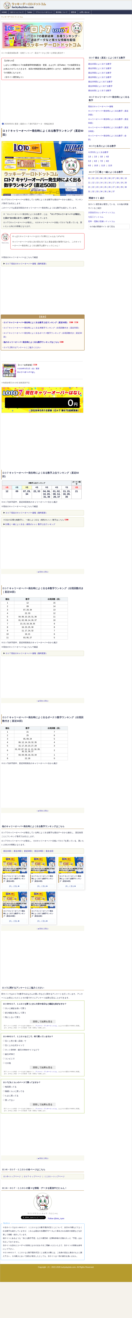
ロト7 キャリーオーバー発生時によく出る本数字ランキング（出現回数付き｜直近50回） (41, 328)
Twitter (29, 12)
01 (89, 178)
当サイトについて (17, 12)
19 (122, 183)
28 (118, 187)
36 (109, 192)
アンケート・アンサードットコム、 (46, 1026)
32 (93, 192)
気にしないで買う (12, 1017)
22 (93, 187)
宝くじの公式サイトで (14, 1045)
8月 (107, 161)
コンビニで (10, 1059)
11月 (103, 166)
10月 (96, 166)
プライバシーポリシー (44, 12)
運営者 (73, 12)
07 (113, 178)
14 (101, 183)
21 (89, 187)
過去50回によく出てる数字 (99, 77)
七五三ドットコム (95, 217)
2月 (95, 157)
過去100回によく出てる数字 (100, 82)
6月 (95, 161)
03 (97, 178)
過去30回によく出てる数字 (99, 73)
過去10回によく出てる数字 (99, 64)
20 (126, 183)
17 (113, 183)
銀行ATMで (10, 1054)
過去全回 (49, 851)
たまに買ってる (11, 1096)
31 (89, 192)
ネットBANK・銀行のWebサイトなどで (22, 1050)
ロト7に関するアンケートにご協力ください (22, 347)
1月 (89, 157)
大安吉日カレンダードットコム (101, 212)
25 (105, 187)
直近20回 (17, 851)
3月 (101, 157)
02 (93, 178)
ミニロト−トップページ (54, 1176)
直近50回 (28, 851)
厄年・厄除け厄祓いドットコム (101, 221)
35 (105, 192)
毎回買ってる (11, 1087)
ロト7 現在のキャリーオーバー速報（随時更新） (26, 264)
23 (97, 187)
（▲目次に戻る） (42, 572)
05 (105, 178)
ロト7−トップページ (32, 1176)
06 (109, 178)
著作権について (62, 12)
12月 (110, 166)
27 (113, 187)
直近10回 (7, 851)
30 (126, 187)
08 (118, 178)
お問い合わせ (85, 12)
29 (122, 187)
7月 (101, 161)
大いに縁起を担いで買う (15, 1008)
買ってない (10, 1100)
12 (93, 183)
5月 (89, 161)
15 (105, 183)
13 (97, 183)
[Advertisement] (43, 100)
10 (126, 178)
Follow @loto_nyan (56, 1218)
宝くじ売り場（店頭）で (15, 1041)
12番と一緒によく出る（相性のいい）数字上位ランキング (30, 524)
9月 (89, 166)
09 (122, 178)
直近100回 (38, 851)
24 (101, 187)
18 (118, 183)
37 (113, 192)
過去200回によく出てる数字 (100, 86)
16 (109, 183)
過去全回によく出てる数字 (99, 91)
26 (109, 187)
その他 (8, 1063)
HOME (4, 12)
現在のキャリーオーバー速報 (100, 106)
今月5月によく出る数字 (98, 152)
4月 (107, 157)
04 (101, 178)
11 (89, 183)
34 (101, 192)
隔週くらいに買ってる (14, 1091)
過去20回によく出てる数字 (99, 68)
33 (97, 192)
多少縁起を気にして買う (15, 1013)
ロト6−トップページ (12, 1176)
